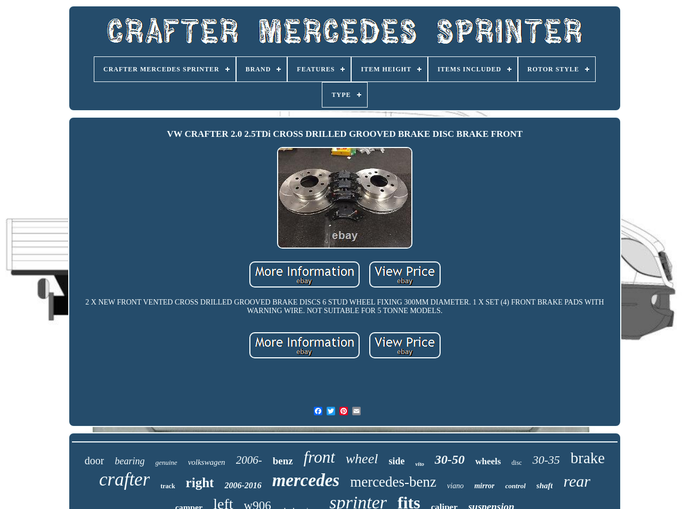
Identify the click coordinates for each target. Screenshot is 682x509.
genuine (166, 462)
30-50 (450, 459)
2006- (249, 460)
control (515, 486)
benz (283, 460)
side (396, 461)
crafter (124, 479)
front (319, 457)
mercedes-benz (393, 482)
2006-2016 (242, 485)
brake (588, 457)
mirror (484, 486)
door (94, 460)
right (200, 482)
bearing (129, 461)
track (167, 486)
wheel (362, 458)
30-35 (545, 459)
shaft (545, 485)
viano (455, 486)
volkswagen (206, 462)
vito (419, 464)
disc (517, 462)
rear (576, 481)
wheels (488, 461)
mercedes (305, 480)
